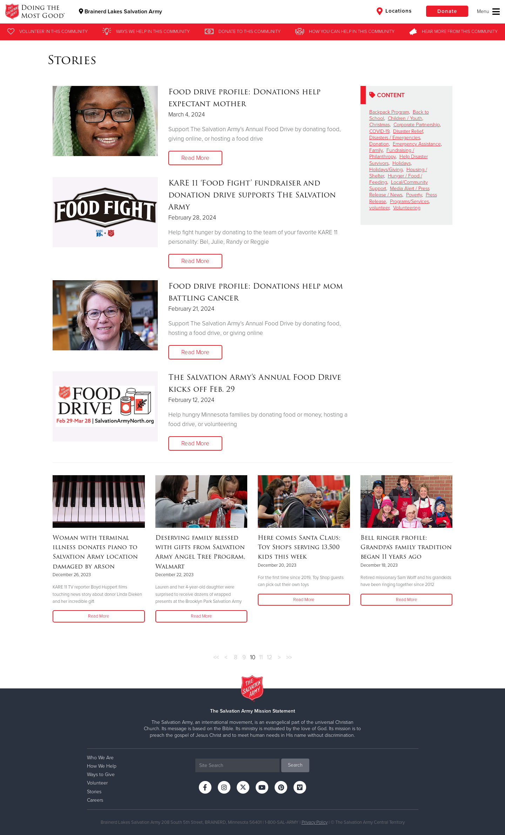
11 (261, 657)
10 (252, 657)
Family (376, 150)
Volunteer (97, 783)
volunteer (379, 208)
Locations (394, 11)
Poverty (414, 195)
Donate (447, 11)
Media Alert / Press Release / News (399, 192)
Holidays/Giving (386, 170)
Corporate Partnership (416, 125)
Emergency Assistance (417, 144)
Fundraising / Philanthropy (391, 153)
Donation (379, 144)
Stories (94, 792)
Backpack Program (389, 112)
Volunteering (406, 208)
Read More (195, 158)
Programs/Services (409, 201)
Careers (95, 800)
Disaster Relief (408, 131)
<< (216, 657)
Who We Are (100, 758)
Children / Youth (405, 118)
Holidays (401, 163)
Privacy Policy (315, 822)
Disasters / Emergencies (394, 138)
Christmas (379, 125)
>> (289, 657)
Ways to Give (101, 774)
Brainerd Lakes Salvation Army (120, 11)
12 (269, 657)
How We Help (101, 766)
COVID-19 (379, 131)
